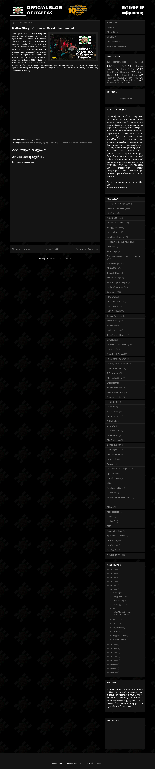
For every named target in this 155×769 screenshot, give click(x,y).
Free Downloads (114, 80)
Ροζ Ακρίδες (112, 550)
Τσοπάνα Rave (114, 478)
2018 (112, 577)
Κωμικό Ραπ (128, 69)
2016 (112, 585)
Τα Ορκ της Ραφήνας (116, 359)
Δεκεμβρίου (118, 593)
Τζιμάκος (111, 464)
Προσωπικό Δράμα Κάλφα (30, 143)
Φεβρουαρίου (119, 635)
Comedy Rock (129, 75)
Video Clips (112, 251)
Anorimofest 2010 (115, 387)
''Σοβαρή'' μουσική (115, 78)
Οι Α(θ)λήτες (112, 545)
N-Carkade (112, 421)
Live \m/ (110, 27)
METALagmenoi (114, 416)
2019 (112, 573)
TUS (109, 526)
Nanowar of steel (114, 397)
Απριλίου (117, 627)
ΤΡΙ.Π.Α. (111, 297)
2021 (112, 569)
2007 (112, 672)
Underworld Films (115, 368)
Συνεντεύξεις (112, 83)
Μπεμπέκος (112, 540)
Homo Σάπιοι (113, 402)
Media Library (113, 32)
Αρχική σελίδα (53, 249)
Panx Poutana (113, 430)
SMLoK (124, 83)
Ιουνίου (116, 619)
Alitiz (109, 483)
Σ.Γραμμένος (113, 373)
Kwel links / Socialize (116, 46)
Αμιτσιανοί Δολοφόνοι (117, 535)
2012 (112, 652)
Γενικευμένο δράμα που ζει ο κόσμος (123, 256)
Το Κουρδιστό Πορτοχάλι (118, 364)
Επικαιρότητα (113, 383)
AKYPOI (111, 325)
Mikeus (110, 507)
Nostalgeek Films (115, 354)
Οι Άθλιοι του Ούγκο (116, 335)
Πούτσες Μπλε (113, 450)
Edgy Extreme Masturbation (119, 497)
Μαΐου (116, 623)
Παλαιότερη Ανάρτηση (87, 249)
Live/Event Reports (118, 72)
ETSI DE (111, 426)
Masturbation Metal (70, 143)
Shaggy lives (113, 227)
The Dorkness (113, 440)
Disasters (111, 349)
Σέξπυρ (110, 246)
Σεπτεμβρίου (119, 605)
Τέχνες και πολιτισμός (51, 143)
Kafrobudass (113, 411)
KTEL (109, 502)
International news (115, 392)
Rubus (110, 516)
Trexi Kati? (112, 459)
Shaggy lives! (113, 37)
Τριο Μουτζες (113, 473)
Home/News (112, 22)
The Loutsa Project (115, 454)
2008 (112, 668)
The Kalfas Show (115, 41)
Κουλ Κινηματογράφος (117, 282)
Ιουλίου (116, 608)
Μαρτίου (117, 631)
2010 (112, 660)
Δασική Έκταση (114, 445)
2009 (112, 664)
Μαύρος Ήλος (113, 277)
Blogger (99, 763)
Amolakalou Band (115, 488)
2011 (112, 656)
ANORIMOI (112, 218)
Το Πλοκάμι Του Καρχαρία (118, 469)
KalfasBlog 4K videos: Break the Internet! (122, 613)
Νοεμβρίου (118, 597)
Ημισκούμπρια (113, 263)
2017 (112, 581)
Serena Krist (112, 435)
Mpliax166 (111, 268)
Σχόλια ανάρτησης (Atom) (60, 258)
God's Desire (113, 330)
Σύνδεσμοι (133, 78)
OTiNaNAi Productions (117, 344)
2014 (112, 644)
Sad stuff (111, 521)
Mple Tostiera (113, 512)
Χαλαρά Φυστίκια (115, 555)
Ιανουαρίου (118, 639)
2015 (112, 589)
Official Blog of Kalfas (122, 98)
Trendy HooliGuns (115, 223)
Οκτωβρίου (118, 601)
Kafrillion (111, 407)
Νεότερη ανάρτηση (21, 249)
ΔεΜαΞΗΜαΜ (113, 311)
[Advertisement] (55, 235)
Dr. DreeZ (111, 492)
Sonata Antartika (86, 143)
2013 (112, 648)
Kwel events (132, 80)
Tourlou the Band (115, 531)
